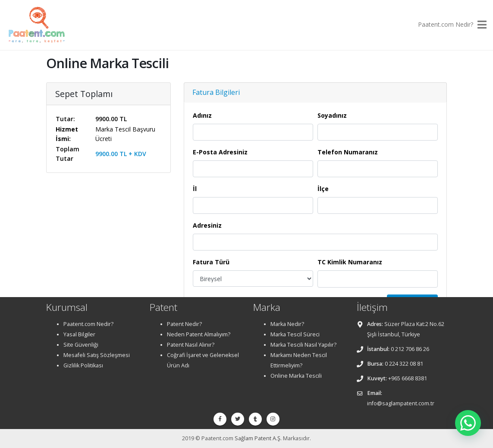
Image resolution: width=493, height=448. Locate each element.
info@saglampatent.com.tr (400, 403)
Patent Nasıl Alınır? (190, 344)
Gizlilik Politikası (83, 365)
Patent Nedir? (184, 324)
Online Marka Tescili (296, 375)
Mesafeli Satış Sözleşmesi (96, 355)
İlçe (323, 189)
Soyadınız (332, 115)
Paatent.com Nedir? (445, 24)
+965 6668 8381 (407, 378)
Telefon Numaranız (347, 152)
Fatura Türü (211, 262)
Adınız (202, 115)
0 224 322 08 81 (404, 363)
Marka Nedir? (287, 324)
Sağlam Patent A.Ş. (258, 438)
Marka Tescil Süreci (295, 334)
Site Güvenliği (80, 344)
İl (195, 189)
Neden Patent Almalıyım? (198, 334)
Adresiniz (207, 225)
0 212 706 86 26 (410, 349)
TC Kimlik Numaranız (349, 262)
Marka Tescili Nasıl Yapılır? (303, 344)
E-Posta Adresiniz (220, 152)
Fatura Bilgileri (216, 92)
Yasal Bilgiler (79, 334)
